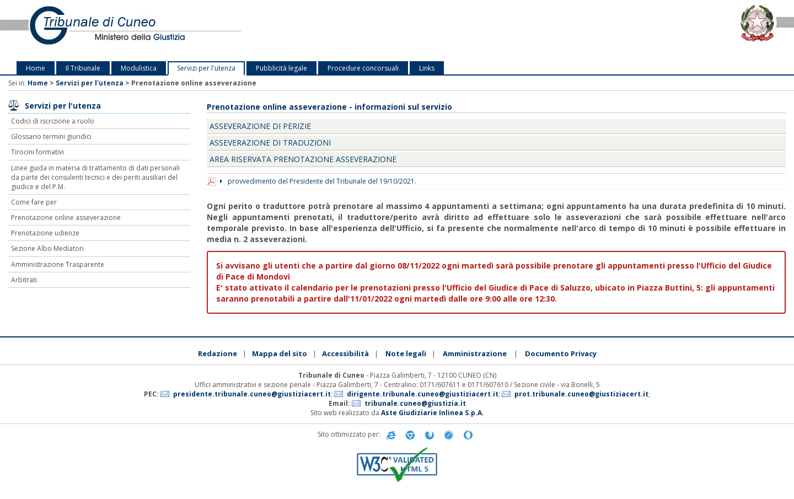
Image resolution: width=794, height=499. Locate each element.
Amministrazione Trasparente (57, 264)
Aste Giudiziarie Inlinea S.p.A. (432, 412)
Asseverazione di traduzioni (270, 142)
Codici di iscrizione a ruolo (52, 121)
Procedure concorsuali (363, 68)
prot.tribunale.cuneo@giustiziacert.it (581, 394)
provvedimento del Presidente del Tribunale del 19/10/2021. (318, 181)
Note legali (405, 353)
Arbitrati (24, 280)
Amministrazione (475, 353)
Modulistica (139, 68)
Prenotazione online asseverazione (66, 217)
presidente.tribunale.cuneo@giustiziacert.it (252, 394)
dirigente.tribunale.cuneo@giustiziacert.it (422, 394)
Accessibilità (345, 353)
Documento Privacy (561, 353)
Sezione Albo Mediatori (47, 248)
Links (426, 68)
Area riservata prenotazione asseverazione (303, 159)
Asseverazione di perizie (260, 126)
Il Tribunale (83, 68)
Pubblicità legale (281, 68)
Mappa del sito (279, 353)
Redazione (217, 353)
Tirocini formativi (37, 152)
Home (35, 68)
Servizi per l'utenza (206, 68)
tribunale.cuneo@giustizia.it (415, 403)
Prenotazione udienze (45, 233)
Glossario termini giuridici (51, 136)
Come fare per (34, 202)
